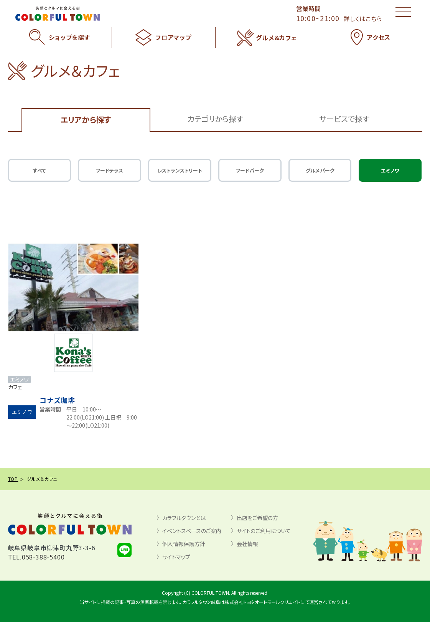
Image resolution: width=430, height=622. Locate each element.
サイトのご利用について (264, 531)
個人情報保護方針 (183, 544)
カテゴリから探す (215, 118)
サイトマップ (176, 557)
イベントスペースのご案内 (191, 531)
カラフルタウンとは (184, 518)
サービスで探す (344, 118)
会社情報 (247, 544)
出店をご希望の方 (257, 518)
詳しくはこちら (363, 19)
